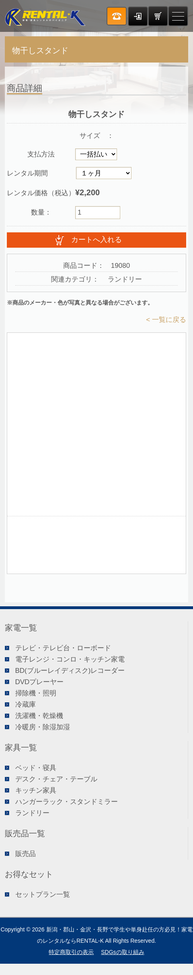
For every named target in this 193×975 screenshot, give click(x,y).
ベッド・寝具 (35, 768)
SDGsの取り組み (122, 952)
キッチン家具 (35, 790)
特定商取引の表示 (71, 952)
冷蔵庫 (25, 704)
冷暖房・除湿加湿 (42, 727)
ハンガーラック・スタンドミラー (66, 802)
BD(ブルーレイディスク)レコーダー (70, 670)
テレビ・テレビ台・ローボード (63, 648)
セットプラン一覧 (42, 894)
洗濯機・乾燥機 (39, 716)
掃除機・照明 (35, 693)
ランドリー (32, 813)
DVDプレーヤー (39, 682)
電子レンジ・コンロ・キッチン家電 (70, 659)
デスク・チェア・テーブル (56, 779)
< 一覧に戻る (166, 320)
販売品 (25, 854)
